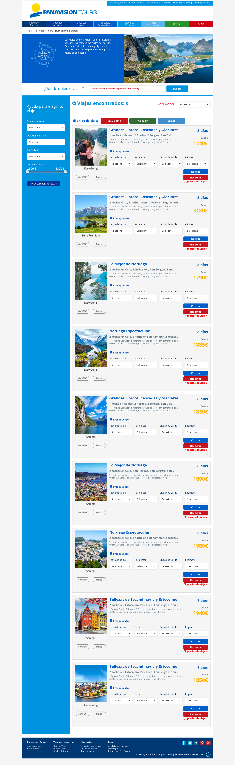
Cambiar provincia (202, 2)
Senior (171, 120)
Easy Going (114, 120)
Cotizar (195, 171)
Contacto (166, 2)
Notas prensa (33, 748)
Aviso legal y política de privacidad (154, 754)
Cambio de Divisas (61, 751)
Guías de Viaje (153, 2)
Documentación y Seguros (119, 751)
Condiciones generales (118, 746)
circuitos (40, 30)
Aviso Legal (113, 748)
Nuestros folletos (181, 2)
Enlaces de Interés (61, 748)
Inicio (29, 30)
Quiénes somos (136, 2)
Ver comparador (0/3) (44, 183)
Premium (142, 120)
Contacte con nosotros (91, 746)
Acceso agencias (118, 2)
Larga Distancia (87, 751)
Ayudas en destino (89, 748)
